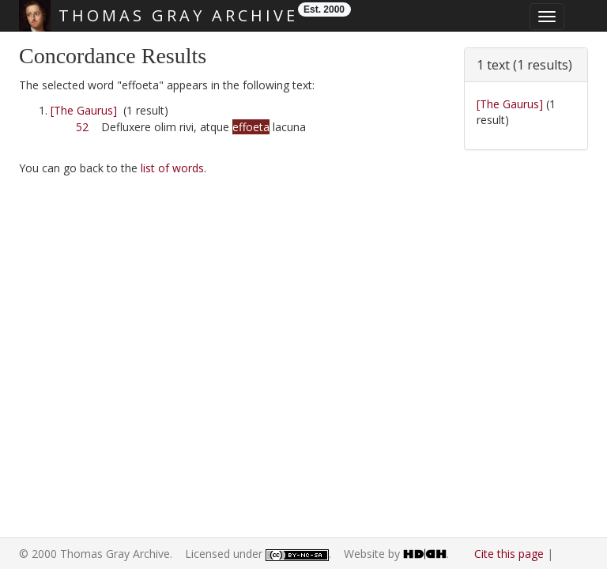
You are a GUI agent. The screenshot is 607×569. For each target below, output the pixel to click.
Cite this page (509, 553)
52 (82, 126)
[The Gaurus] (84, 110)
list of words (172, 167)
